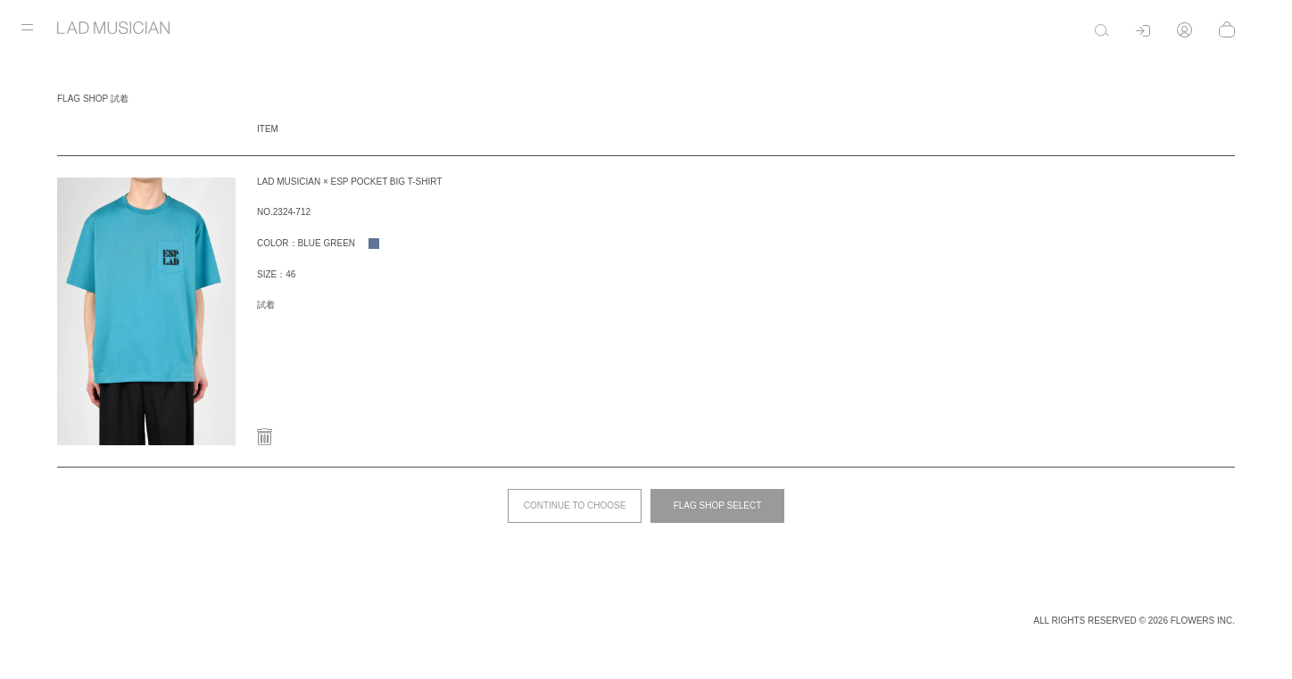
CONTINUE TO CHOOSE (575, 505)
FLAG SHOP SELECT (718, 505)
